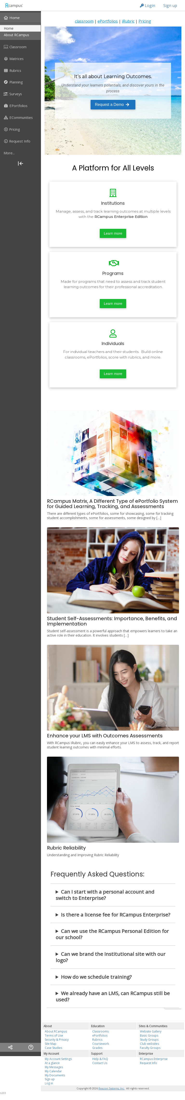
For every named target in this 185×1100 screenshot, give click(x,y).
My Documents (55, 1075)
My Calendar (53, 1071)
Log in (49, 1083)
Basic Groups (149, 1035)
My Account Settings (58, 1059)
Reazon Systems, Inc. (112, 1088)
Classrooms (100, 1031)
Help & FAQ (100, 1059)
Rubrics (97, 1040)
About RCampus (56, 1031)
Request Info (148, 1063)
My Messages (54, 1067)
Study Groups (149, 1040)
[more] (20, 153)
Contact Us (99, 1063)
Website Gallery (150, 1031)
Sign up (170, 5)
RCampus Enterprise (154, 1059)
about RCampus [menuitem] (16, 35)
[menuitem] (20, 17)
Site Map (50, 1044)
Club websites (149, 1044)
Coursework (100, 1044)
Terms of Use (54, 1035)
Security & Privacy (57, 1040)
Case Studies (53, 1048)
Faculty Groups (150, 1048)
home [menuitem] (8, 28)
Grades (97, 1048)
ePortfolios (99, 1035)
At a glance (52, 1063)
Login (147, 5)
